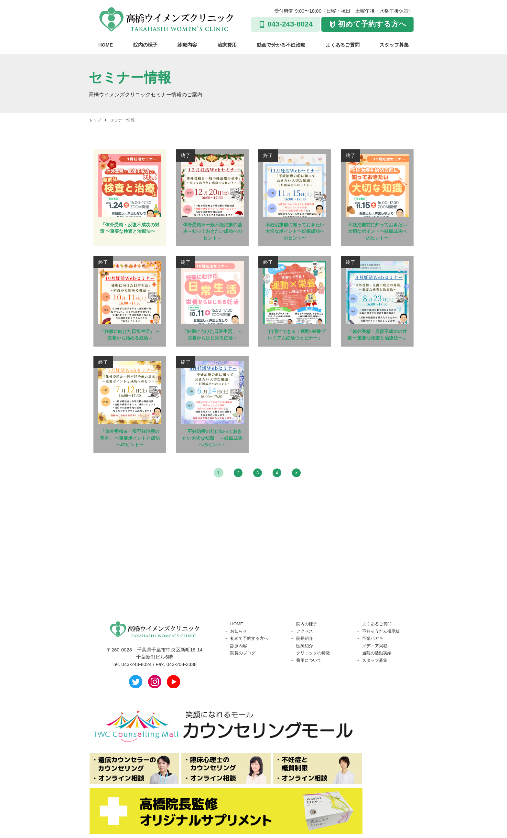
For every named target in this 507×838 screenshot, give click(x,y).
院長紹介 (306, 652)
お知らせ (240, 645)
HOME (105, 45)
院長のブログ (244, 666)
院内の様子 (145, 45)
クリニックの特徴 (315, 666)
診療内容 (187, 45)
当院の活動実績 (379, 666)
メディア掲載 (376, 659)
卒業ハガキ (374, 652)
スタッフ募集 (394, 45)
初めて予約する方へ (372, 24)
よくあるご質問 (343, 45)
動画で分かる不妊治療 (281, 45)
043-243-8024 (290, 24)
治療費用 (227, 45)
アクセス (306, 645)
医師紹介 (306, 659)
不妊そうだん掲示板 (384, 645)
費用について (310, 674)
